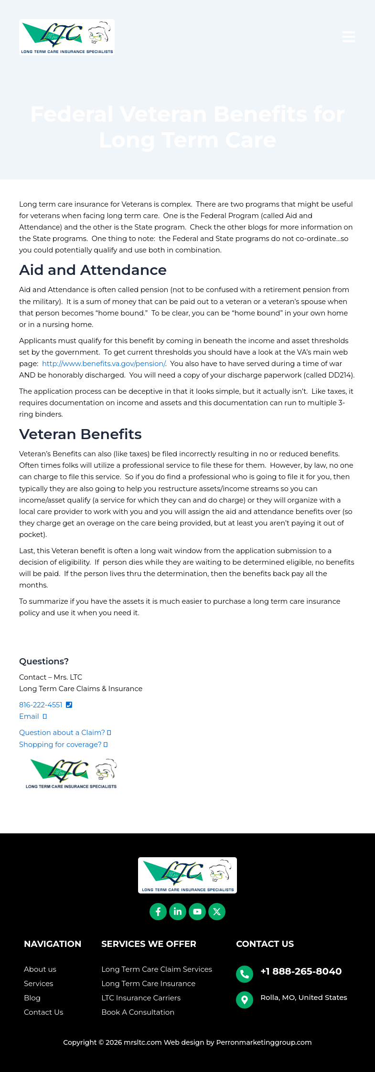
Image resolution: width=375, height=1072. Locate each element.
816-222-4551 (45, 705)
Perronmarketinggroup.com (263, 1042)
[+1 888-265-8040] (244, 974)
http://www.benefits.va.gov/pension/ (103, 363)
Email (33, 716)
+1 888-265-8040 (301, 971)
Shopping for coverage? (63, 744)
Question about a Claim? (65, 732)
